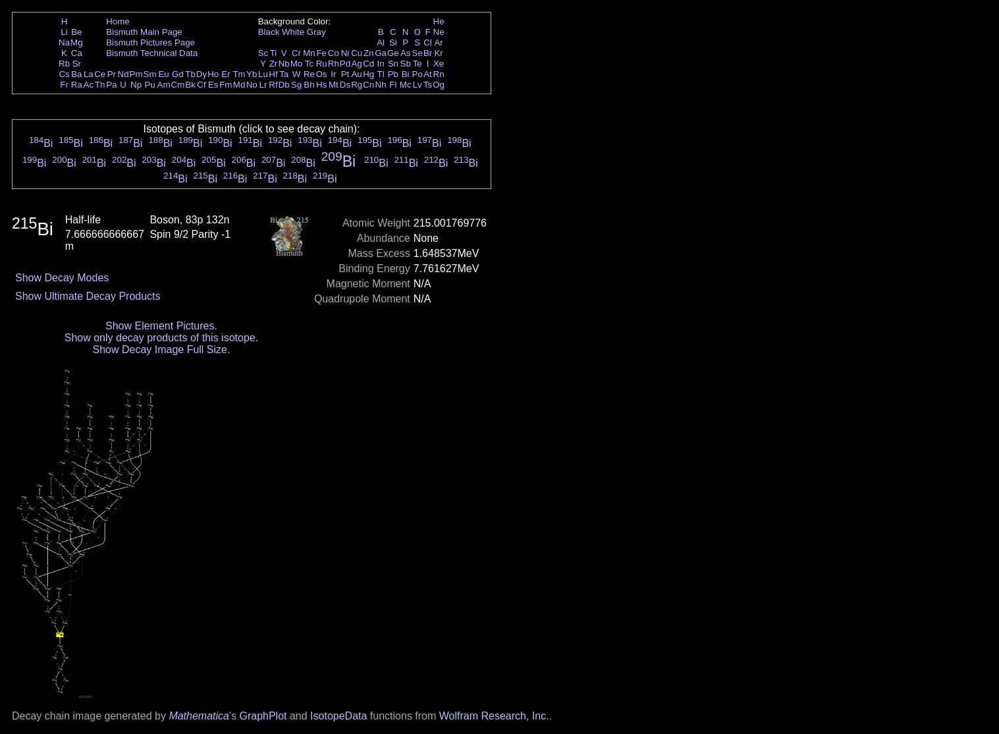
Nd (123, 74)
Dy (201, 74)
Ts (427, 85)
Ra (76, 85)
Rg (356, 85)
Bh (309, 85)
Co (333, 53)
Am (164, 85)
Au (356, 74)
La (89, 74)
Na (64, 42)
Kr (438, 53)
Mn (309, 53)
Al (381, 42)
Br (427, 53)
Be (76, 32)
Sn (393, 64)
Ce (99, 74)
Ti (273, 53)
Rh (333, 64)
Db (284, 85)
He (439, 21)
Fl (392, 85)
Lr (263, 85)
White (293, 32)
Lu (263, 74)
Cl (427, 42)
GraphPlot (262, 715)
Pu (149, 85)
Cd (368, 64)
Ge (393, 53)
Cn (368, 85)
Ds (345, 85)
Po (417, 74)
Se (417, 53)
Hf (273, 74)
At (427, 74)
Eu (163, 74)
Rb (64, 64)
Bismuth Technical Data (152, 53)
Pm (136, 74)
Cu (356, 53)
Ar (438, 42)
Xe (438, 64)
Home (118, 21)
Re (309, 74)
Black (269, 32)
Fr (64, 85)
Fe (321, 53)
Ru (321, 64)
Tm (238, 74)
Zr (273, 64)
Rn (439, 74)
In (381, 64)
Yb (251, 74)
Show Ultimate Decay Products (88, 296)
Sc (263, 53)
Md (239, 85)
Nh (381, 85)
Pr (111, 74)
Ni (345, 53)
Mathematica (199, 715)
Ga (381, 53)
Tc (309, 64)
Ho (213, 74)
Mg (76, 42)
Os (321, 74)
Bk (190, 85)
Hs (321, 85)
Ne (439, 32)
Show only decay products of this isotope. (161, 337)
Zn (369, 53)
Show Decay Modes (62, 277)
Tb (190, 74)
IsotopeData (338, 715)
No (251, 85)
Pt (345, 74)
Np (136, 85)
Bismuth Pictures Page (150, 42)
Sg (296, 85)
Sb (405, 64)
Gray (316, 32)
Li (64, 32)
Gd (178, 74)
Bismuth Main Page (144, 32)
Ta (283, 74)
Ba (76, 74)
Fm (225, 85)
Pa (111, 85)
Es (213, 85)
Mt (333, 85)
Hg (368, 74)
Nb (284, 64)
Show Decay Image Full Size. (161, 349)
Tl (381, 74)
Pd (345, 64)
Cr (296, 53)
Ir (333, 74)
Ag (356, 64)
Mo (296, 64)
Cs (64, 74)
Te (417, 64)
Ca (76, 53)
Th (100, 85)
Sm (150, 74)
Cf (201, 85)
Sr (76, 64)
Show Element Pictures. (161, 325)
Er (225, 74)
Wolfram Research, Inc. (494, 715)
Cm (178, 85)
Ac (89, 85)
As (405, 53)
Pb (393, 74)
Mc (406, 85)
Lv (417, 85)
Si (393, 42)
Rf (273, 85)
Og (439, 85)
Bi (406, 74)
